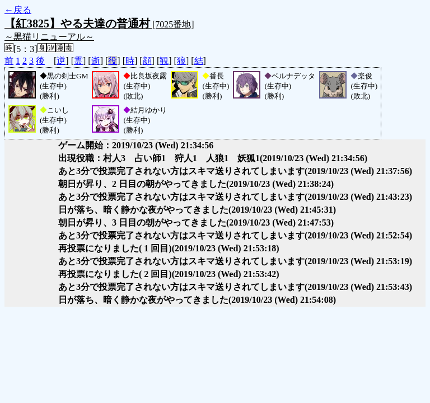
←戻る (17, 10)
